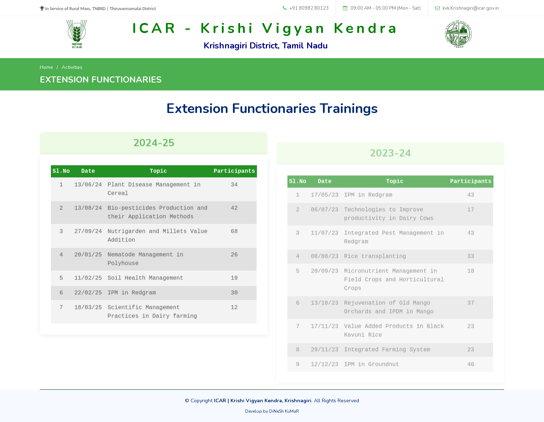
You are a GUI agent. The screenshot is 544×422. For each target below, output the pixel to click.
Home (46, 67)
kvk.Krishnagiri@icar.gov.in (471, 8)
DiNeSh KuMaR (284, 411)
